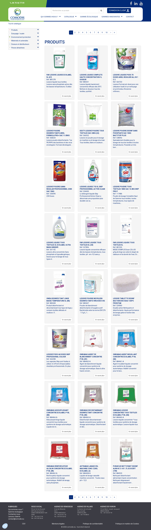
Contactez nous (14, 514)
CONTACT (130, 17)
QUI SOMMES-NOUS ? (49, 17)
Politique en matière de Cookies (127, 524)
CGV (23, 524)
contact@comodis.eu (16, 519)
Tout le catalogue (14, 24)
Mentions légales (58, 524)
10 (106, 32)
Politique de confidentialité (93, 524)
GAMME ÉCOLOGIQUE (89, 17)
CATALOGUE (69, 17)
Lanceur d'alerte (14, 516)
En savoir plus (66, 96)
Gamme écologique (15, 512)
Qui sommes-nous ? (15, 509)
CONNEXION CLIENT (119, 10)
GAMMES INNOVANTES (111, 17)
